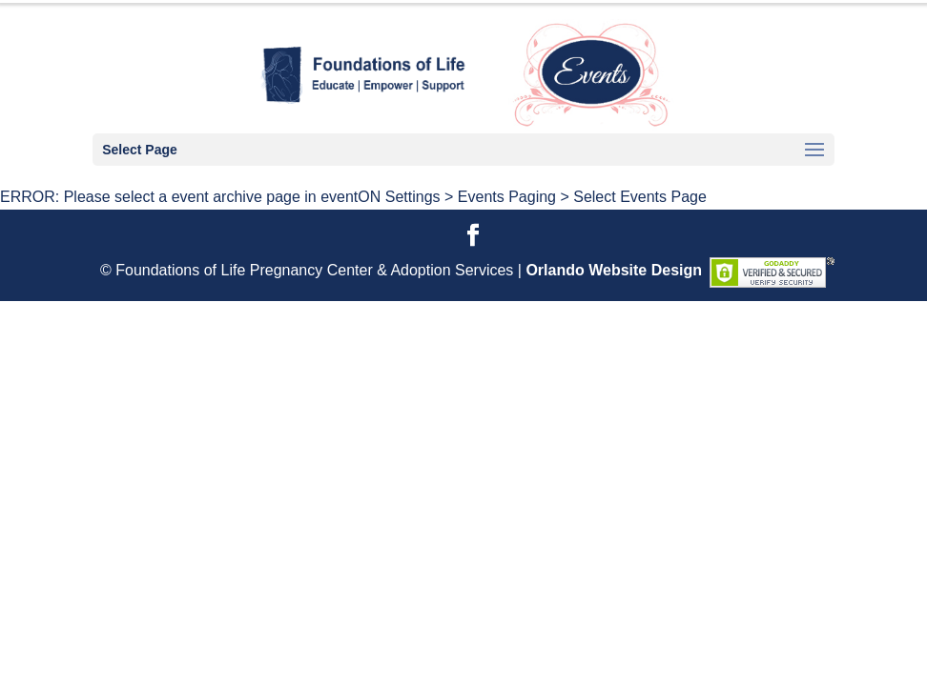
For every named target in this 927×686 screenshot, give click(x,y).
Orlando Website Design (613, 270)
